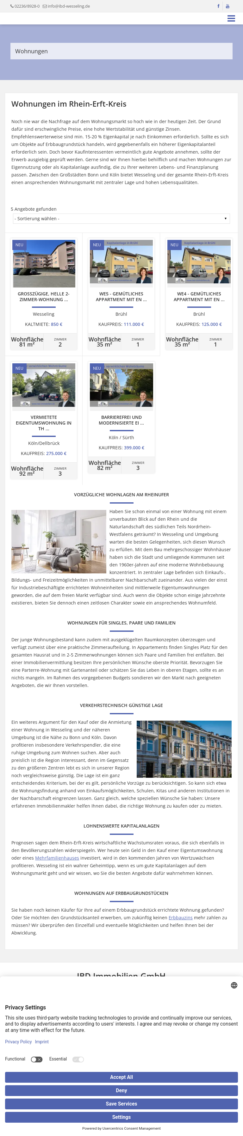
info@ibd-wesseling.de (69, 6)
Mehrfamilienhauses (57, 858)
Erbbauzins (181, 918)
